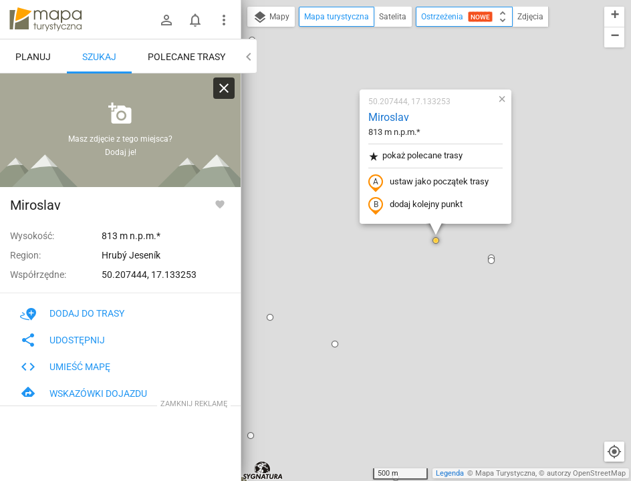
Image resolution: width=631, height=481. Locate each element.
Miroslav (388, 117)
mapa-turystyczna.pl (45, 19)
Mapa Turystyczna (505, 473)
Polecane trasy (186, 56)
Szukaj (99, 56)
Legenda (450, 473)
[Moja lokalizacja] (614, 452)
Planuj (33, 56)
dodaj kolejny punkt (415, 205)
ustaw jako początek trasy (428, 182)
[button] (250, 435)
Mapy (271, 17)
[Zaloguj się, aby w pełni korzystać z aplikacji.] (220, 203)
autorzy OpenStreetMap (586, 473)
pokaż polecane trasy (415, 156)
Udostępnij (62, 340)
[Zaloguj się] (166, 20)
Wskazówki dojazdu (83, 393)
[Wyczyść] (224, 88)
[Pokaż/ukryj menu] (224, 20)
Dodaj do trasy (72, 313)
